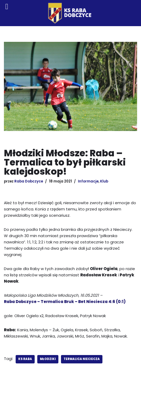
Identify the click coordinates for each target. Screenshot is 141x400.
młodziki (48, 359)
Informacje (88, 181)
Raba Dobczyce (28, 181)
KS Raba (25, 359)
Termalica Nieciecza (82, 359)
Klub (104, 181)
